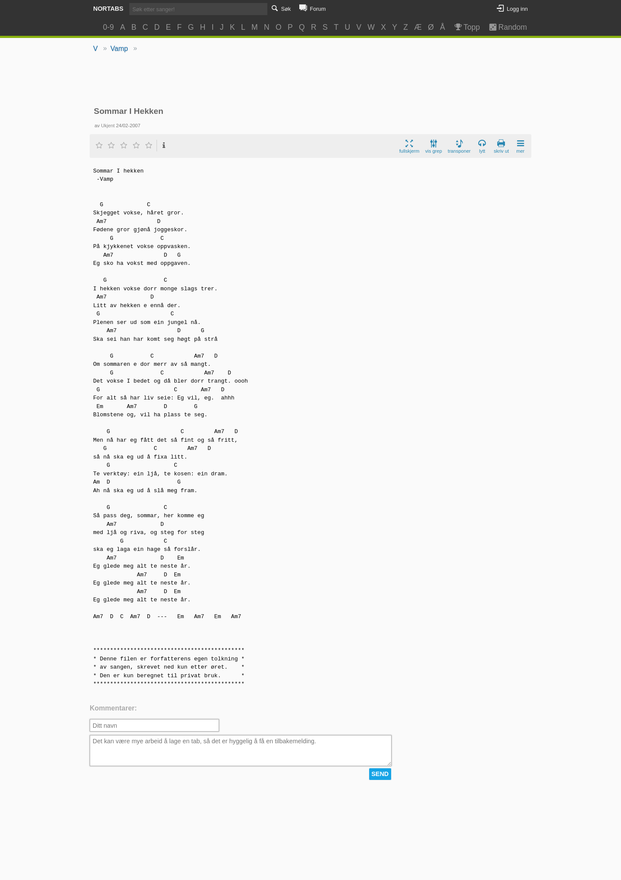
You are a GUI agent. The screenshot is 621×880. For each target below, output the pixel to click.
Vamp (119, 48)
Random (504, 27)
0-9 (108, 27)
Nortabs (108, 8)
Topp (466, 27)
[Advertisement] (311, 80)
